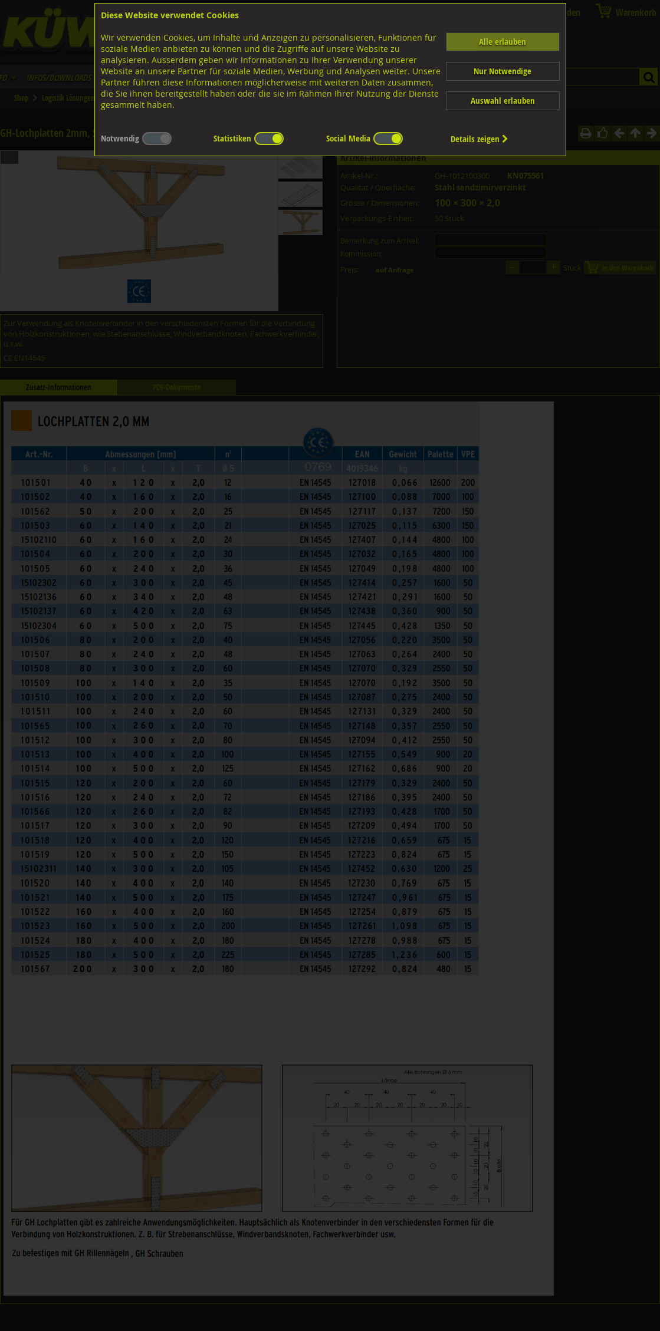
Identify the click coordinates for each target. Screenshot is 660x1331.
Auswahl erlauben (503, 100)
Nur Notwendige (502, 71)
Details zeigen (479, 139)
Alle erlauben (502, 41)
